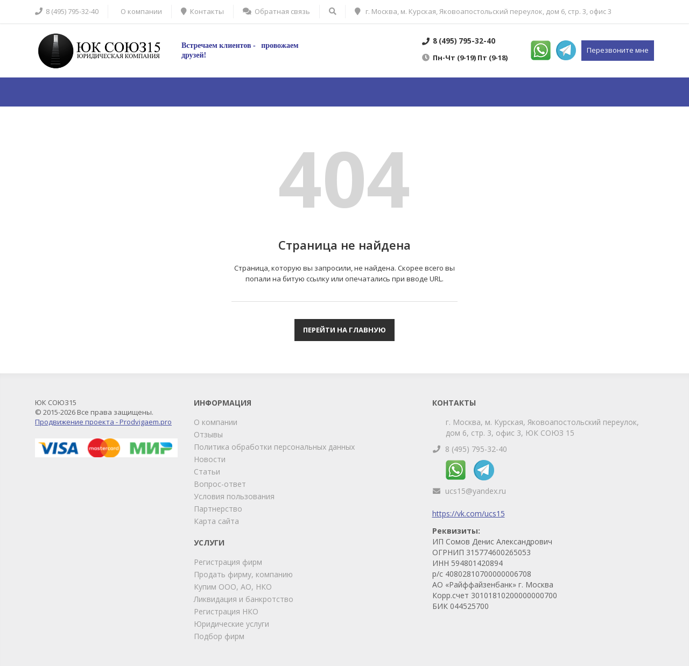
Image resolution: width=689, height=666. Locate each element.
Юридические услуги (231, 624)
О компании (215, 422)
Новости (210, 459)
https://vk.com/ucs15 (468, 513)
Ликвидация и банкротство (243, 599)
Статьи (207, 471)
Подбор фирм (219, 636)
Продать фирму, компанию (243, 574)
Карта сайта (216, 521)
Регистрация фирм (228, 562)
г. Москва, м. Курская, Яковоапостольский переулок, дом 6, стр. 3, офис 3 (483, 11)
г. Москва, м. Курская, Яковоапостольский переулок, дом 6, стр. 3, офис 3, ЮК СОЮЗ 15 (542, 427)
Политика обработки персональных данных (274, 447)
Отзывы (208, 434)
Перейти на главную (344, 330)
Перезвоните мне (618, 50)
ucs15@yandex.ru (475, 491)
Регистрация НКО (226, 611)
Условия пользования (234, 496)
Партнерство (218, 509)
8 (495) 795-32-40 (476, 449)
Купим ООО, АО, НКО (233, 587)
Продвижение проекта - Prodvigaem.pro (103, 422)
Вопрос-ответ (220, 484)
